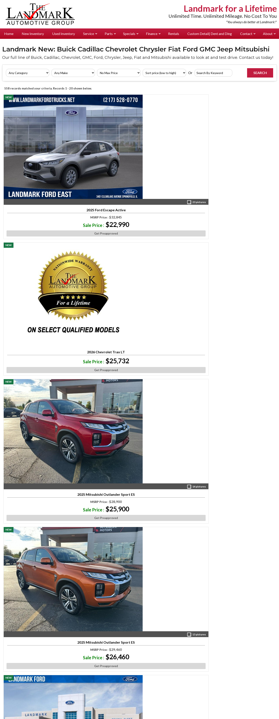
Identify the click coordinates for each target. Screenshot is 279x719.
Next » (181, 576)
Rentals (173, 33)
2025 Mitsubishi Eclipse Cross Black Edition (242, 350)
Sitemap (206, 701)
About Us (243, 625)
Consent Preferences (180, 701)
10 (161, 576)
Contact (247, 33)
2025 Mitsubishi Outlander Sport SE (36, 447)
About (269, 33)
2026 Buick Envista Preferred (242, 251)
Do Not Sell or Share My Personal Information (176, 706)
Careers (242, 646)
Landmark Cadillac (54, 663)
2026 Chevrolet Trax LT (105, 149)
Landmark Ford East (55, 637)
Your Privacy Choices (139, 715)
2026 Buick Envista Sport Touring (242, 542)
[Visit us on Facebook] (165, 595)
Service (90, 33)
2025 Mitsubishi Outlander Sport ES (173, 156)
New (10, 625)
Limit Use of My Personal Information (245, 706)
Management (246, 632)
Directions (245, 639)
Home (8, 33)
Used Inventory (63, 33)
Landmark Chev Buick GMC (60, 644)
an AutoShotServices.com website (243, 701)
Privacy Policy (125, 701)
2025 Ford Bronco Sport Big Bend (174, 253)
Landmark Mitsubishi (56, 670)
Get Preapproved (36, 181)
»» (169, 576)
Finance (153, 33)
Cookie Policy (150, 701)
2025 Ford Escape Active (36, 155)
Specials (130, 33)
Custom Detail (209, 33)
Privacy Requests (123, 706)
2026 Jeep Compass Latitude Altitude (105, 350)
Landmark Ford (100, 625)
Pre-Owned (15, 632)
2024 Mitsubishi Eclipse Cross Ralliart (105, 253)
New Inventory (33, 33)
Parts (110, 33)
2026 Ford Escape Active (36, 251)
